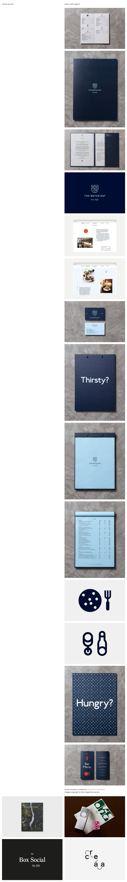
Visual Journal (7, 4)
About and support (72, 4)
